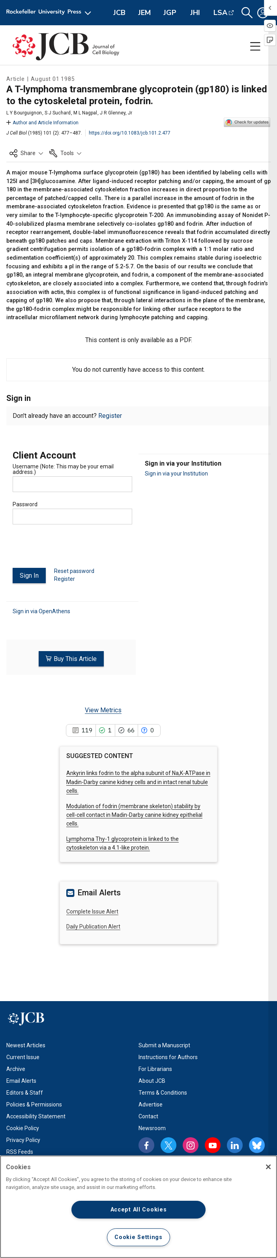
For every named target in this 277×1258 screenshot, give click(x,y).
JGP (169, 12)
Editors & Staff (24, 1092)
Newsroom (152, 1127)
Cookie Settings (138, 1237)
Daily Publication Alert (93, 926)
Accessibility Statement (36, 1115)
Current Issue (22, 1056)
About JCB (151, 1080)
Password (25, 504)
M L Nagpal (85, 113)
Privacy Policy (23, 1139)
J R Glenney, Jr (116, 113)
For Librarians (155, 1068)
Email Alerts (21, 1080)
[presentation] (73, 549)
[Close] (268, 1167)
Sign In (29, 575)
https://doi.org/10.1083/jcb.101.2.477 (129, 133)
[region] (138, 1206)
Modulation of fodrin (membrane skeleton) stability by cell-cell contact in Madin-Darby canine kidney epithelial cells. (134, 814)
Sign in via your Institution (176, 473)
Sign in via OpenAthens (41, 610)
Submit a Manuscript (164, 1044)
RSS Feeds (19, 1151)
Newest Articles (25, 1044)
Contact (148, 1115)
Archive (15, 1068)
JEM (144, 12)
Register (110, 415)
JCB (119, 12)
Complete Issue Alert (92, 911)
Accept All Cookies (138, 1209)
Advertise (150, 1104)
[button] (247, 13)
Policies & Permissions (34, 1104)
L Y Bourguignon (24, 113)
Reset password (74, 571)
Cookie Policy (22, 1127)
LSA (220, 12)
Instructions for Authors (168, 1056)
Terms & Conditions (162, 1092)
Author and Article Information (42, 122)
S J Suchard (58, 113)
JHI (195, 12)
